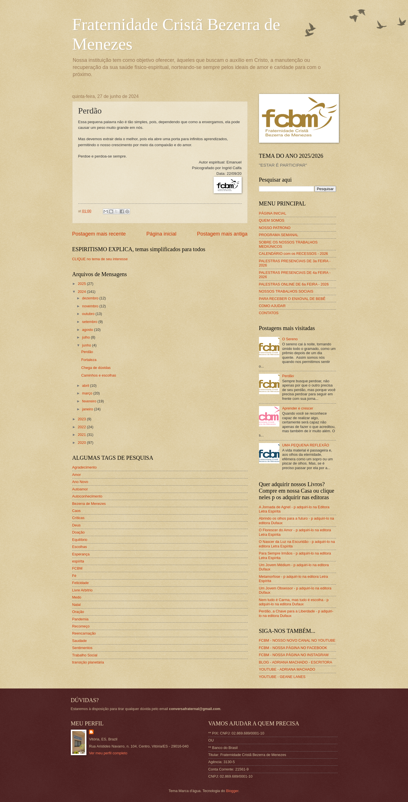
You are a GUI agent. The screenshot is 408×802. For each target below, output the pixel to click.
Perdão (87, 352)
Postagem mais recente (99, 234)
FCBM (77, 568)
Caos (76, 511)
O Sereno (290, 339)
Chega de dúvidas (96, 368)
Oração (78, 612)
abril (86, 385)
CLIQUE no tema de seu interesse (100, 259)
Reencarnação (84, 633)
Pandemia (80, 619)
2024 (82, 291)
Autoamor (80, 489)
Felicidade (80, 583)
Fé (74, 576)
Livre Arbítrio (82, 590)
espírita (78, 561)
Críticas (78, 518)
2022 (82, 427)
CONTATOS (269, 313)
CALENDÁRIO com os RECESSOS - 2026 (293, 253)
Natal (76, 604)
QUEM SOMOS (271, 220)
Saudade (79, 641)
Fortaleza (89, 360)
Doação (78, 532)
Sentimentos (82, 648)
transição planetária (88, 662)
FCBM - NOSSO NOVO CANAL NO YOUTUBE (297, 640)
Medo (76, 597)
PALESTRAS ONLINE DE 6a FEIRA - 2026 (294, 284)
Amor (76, 475)
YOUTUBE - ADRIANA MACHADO (287, 669)
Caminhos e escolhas (98, 375)
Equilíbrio (80, 540)
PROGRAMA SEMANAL (279, 235)
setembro (90, 322)
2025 (82, 284)
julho (86, 337)
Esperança (81, 554)
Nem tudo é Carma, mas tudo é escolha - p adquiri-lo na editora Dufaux (294, 602)
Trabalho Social (84, 655)
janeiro (88, 409)
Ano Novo (80, 482)
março (87, 393)
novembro (90, 306)
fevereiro (89, 401)
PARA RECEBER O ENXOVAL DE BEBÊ (292, 299)
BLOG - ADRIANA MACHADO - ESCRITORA (295, 662)
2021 (82, 435)
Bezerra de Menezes (89, 503)
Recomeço (81, 626)
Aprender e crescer (297, 408)
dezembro (90, 298)
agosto (88, 329)
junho (87, 345)
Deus (76, 525)
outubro (88, 314)
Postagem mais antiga (222, 234)
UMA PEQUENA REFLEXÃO (305, 445)
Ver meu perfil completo (108, 753)
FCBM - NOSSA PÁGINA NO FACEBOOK (293, 648)
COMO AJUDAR (272, 306)
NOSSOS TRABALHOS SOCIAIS (286, 291)
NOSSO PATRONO (275, 228)
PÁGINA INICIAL (272, 213)
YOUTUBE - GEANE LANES (282, 677)
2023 (82, 419)
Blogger (232, 791)
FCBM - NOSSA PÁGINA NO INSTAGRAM (294, 655)
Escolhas (79, 547)
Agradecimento (84, 467)
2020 (82, 442)
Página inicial (161, 234)
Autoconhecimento (87, 496)
